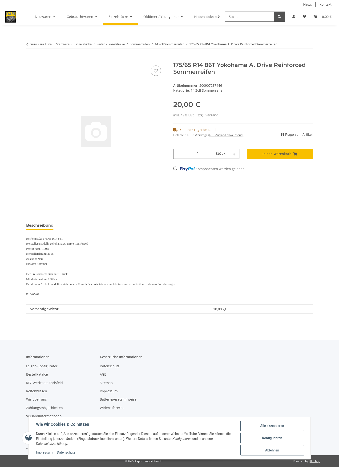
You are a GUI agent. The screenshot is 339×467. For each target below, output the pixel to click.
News (307, 4)
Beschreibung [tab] (39, 225)
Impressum (44, 452)
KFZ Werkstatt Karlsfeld (44, 383)
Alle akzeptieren (272, 426)
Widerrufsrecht (112, 408)
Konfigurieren (272, 438)
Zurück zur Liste (40, 44)
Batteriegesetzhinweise (118, 399)
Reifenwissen (36, 391)
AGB (103, 374)
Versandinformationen (44, 416)
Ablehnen (272, 450)
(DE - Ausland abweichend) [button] (225, 135)
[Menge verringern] (179, 154)
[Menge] (198, 154)
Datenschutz (66, 452)
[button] (294, 16)
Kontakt (325, 4)
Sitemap (106, 383)
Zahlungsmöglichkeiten (44, 408)
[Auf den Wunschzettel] (156, 71)
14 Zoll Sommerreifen (208, 90)
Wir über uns (36, 399)
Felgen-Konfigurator (41, 366)
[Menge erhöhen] (234, 154)
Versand (212, 115)
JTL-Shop (314, 461)
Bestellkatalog (37, 374)
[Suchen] (249, 17)
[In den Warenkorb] (30, 59)
